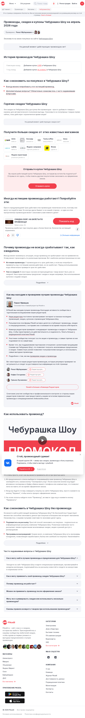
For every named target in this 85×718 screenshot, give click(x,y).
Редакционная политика (55, 682)
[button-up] (8, 235)
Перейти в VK (25, 469)
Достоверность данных (55, 679)
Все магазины (9, 681)
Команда (49, 672)
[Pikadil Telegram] (55, 657)
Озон (5, 671)
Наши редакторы (16, 317)
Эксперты (49, 689)
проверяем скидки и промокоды (43, 356)
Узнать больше (46, 15)
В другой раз (41, 469)
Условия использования (12, 714)
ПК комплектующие (53, 636)
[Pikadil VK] (48, 657)
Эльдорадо (7, 665)
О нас (48, 669)
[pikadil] (3, 4)
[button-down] (17, 235)
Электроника (51, 626)
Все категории (53, 645)
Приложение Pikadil (12, 688)
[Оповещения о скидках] (54, 4)
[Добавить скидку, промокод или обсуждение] (82, 4)
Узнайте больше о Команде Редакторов (42, 387)
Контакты (49, 692)
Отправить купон (42, 186)
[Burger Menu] (13, 4)
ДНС (4, 678)
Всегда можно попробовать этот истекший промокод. (30, 86)
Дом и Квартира (52, 629)
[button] (35, 3)
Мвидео (6, 661)
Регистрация (63, 3)
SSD (47, 642)
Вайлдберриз (8, 675)
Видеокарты (50, 639)
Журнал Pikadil (51, 675)
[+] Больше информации (70, 235)
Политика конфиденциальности (38, 714)
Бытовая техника (52, 632)
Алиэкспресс (8, 658)
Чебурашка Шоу (46, 39)
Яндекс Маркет (9, 668)
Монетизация (51, 685)
